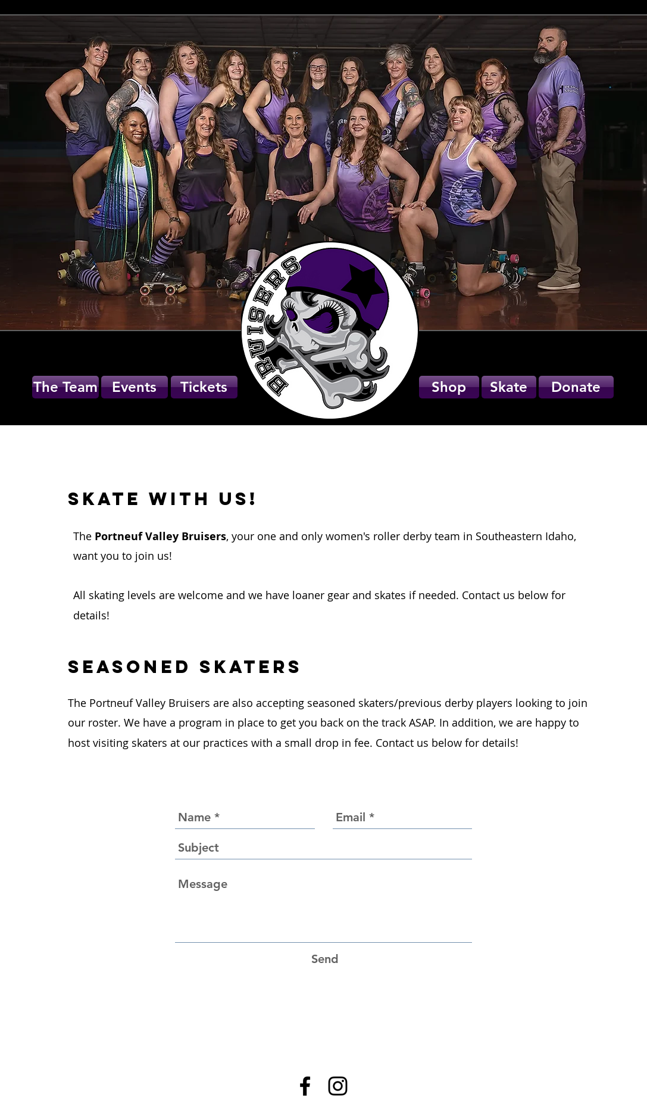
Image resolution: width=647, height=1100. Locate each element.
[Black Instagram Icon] (338, 1086)
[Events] (134, 387)
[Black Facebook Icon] (305, 1086)
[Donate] (576, 387)
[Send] (325, 959)
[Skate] (509, 387)
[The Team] (65, 387)
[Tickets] (204, 387)
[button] (449, 387)
